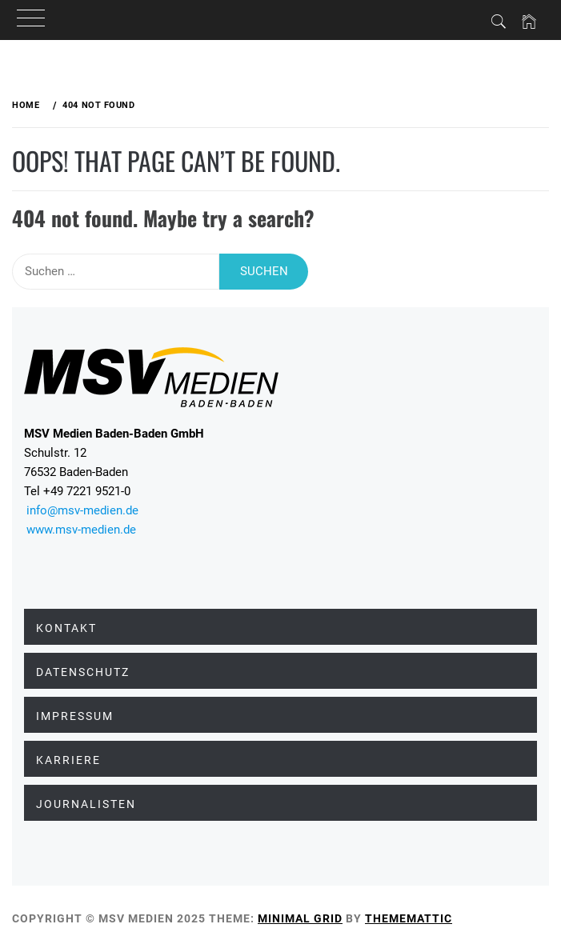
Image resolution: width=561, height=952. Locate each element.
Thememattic (408, 918)
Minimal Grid (300, 918)
